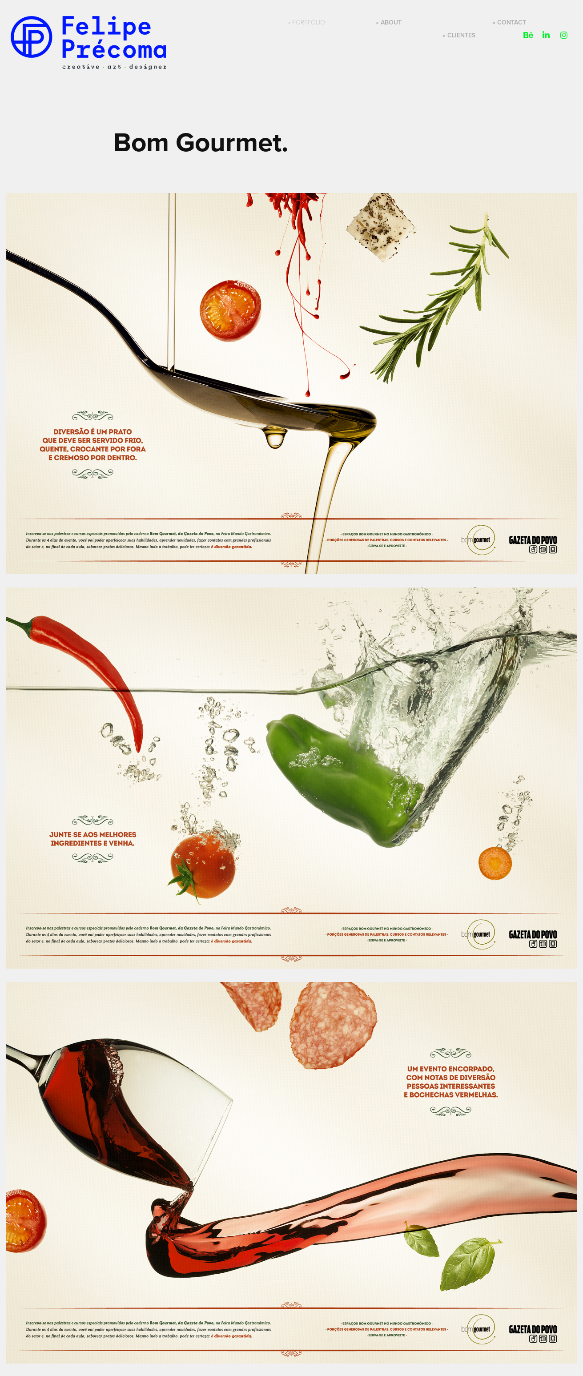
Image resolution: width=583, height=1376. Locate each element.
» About (389, 22)
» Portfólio (306, 22)
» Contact (509, 22)
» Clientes (458, 35)
